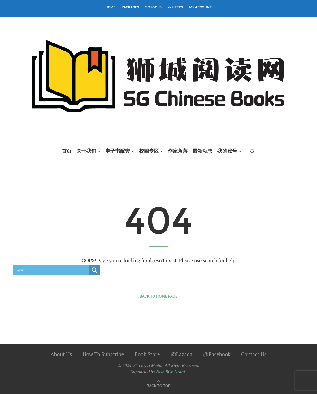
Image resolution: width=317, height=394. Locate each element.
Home (110, 7)
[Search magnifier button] (94, 270)
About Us (61, 354)
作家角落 (178, 151)
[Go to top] (159, 385)
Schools (153, 7)
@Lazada (182, 354)
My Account (200, 7)
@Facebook (217, 354)
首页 (67, 151)
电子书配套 (117, 151)
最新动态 (202, 151)
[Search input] (51, 270)
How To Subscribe (103, 354)
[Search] (252, 151)
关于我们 (86, 151)
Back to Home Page (159, 296)
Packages (130, 7)
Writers (175, 7)
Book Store (147, 354)
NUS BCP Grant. (171, 371)
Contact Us (254, 354)
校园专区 (149, 151)
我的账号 (227, 151)
